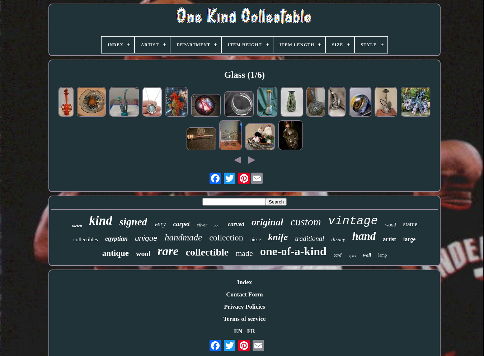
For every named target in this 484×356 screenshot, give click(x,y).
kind (100, 221)
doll (218, 226)
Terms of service (244, 318)
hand (364, 236)
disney (338, 239)
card (338, 255)
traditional (309, 238)
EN (238, 331)
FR (251, 331)
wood (390, 225)
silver (202, 225)
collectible (207, 252)
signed (133, 222)
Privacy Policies (244, 306)
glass (352, 256)
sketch (77, 226)
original (267, 222)
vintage (353, 221)
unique (146, 238)
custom (306, 222)
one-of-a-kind (293, 251)
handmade (183, 237)
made (244, 253)
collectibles (86, 239)
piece (255, 239)
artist (389, 239)
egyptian (116, 238)
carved (236, 224)
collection (226, 237)
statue (410, 224)
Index (244, 282)
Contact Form (244, 294)
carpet (181, 224)
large (409, 239)
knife (278, 237)
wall (367, 255)
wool (143, 254)
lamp (382, 255)
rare (168, 251)
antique (115, 253)
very (160, 224)
